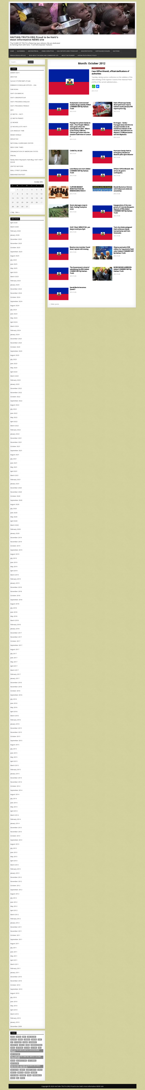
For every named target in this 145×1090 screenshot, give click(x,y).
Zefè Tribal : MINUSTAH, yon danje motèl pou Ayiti (80, 228)
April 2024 (13, 322)
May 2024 (13, 318)
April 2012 (13, 910)
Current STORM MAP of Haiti (20, 81)
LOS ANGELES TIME (17, 131)
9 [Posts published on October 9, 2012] (22, 194)
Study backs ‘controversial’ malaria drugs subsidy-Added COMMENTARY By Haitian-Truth (80, 106)
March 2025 (14, 276)
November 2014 (16, 782)
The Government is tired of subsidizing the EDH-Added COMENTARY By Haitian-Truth (79, 270)
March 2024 (14, 326)
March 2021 (14, 475)
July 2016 (13, 699)
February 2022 (15, 430)
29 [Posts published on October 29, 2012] (17, 207)
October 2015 (15, 736)
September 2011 (16, 939)
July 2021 (13, 459)
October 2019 (15, 546)
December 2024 (16, 289)
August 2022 (14, 405)
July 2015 (13, 749)
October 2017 (15, 641)
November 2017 (16, 637)
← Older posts (54, 304)
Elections (116, 51)
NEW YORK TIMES (16, 147)
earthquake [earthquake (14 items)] (19, 1048)
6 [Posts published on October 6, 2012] (41, 190)
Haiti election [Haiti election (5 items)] (14, 1063)
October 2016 (15, 691)
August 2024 (14, 305)
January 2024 (14, 334)
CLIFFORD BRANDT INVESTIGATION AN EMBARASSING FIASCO (77, 189)
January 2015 (14, 774)
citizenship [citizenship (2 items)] (18, 1042)
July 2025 (13, 260)
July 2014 (13, 798)
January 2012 (14, 923)
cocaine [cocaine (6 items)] (25, 1042)
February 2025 (15, 281)
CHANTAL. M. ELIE (76, 151)
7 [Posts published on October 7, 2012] (12, 194)
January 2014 (14, 823)
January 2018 (14, 629)
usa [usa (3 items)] (18, 1078)
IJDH (12, 110)
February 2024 (15, 330)
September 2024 (16, 301)
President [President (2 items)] (22, 1075)
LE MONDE (14, 122)
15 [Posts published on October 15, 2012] (17, 198)
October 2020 (15, 496)
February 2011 (15, 968)
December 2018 (16, 587)
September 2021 (16, 450)
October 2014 (15, 786)
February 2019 (15, 579)
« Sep (12, 212)
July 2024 (13, 310)
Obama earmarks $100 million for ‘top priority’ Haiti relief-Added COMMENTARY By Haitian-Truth (124, 250)
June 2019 (13, 562)
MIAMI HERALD (15, 135)
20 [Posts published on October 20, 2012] (41, 198)
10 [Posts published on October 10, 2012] (27, 194)
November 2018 (16, 591)
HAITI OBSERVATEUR (18, 98)
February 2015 (15, 769)
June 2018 (13, 612)
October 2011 (15, 935)
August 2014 (14, 794)
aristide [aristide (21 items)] (18, 1037)
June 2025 (13, 264)
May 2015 (13, 757)
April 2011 (13, 960)
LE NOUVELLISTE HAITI (18, 127)
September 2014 (16, 790)
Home (12, 51)
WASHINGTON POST (17, 174)
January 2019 (14, 583)
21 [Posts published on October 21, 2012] (13, 202)
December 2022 (16, 388)
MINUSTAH (14, 139)
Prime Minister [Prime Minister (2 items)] (37, 1075)
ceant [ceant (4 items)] (39, 1039)
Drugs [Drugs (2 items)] (12, 1048)
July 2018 (13, 608)
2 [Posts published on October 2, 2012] (22, 190)
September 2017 (16, 645)
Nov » (17, 212)
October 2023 (15, 347)
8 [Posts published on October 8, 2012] (17, 194)
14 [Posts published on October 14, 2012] (13, 198)
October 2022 (15, 397)
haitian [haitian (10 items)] (13, 1061)
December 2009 (16, 1026)
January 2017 (14, 678)
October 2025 (15, 247)
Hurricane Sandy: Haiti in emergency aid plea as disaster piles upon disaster (123, 153)
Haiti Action (14, 89)
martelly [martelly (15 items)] (13, 1073)
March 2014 (14, 815)
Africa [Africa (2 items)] (12, 1037)
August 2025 (14, 256)
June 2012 (13, 902)
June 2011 (13, 952)
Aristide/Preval (33, 51)
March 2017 (14, 670)
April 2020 (13, 521)
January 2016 (14, 724)
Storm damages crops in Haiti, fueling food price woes (78, 207)
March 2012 (14, 914)
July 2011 (13, 948)
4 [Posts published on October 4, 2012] (31, 190)
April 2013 (13, 861)
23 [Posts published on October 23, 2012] (22, 202)
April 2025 (13, 272)
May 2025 (13, 268)
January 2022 (14, 434)
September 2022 (16, 401)
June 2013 (13, 852)
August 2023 (14, 355)
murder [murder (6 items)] (27, 1073)
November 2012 (16, 881)
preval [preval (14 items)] (29, 1075)
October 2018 (15, 595)
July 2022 (13, 409)
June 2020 (13, 513)
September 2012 (16, 890)
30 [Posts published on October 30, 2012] (22, 207)
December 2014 (16, 778)
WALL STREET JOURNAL (18, 170)
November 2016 (16, 687)
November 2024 (16, 293)
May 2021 (13, 467)
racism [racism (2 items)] (13, 1078)
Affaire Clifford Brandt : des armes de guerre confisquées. (123, 171)
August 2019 (14, 554)
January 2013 (14, 873)
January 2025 (14, 285)
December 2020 (16, 488)
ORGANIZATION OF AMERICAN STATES (24, 151)
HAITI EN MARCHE (17, 93)
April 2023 (13, 372)
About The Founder (68, 55)
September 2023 (16, 351)
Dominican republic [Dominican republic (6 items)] (36, 1045)
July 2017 (13, 653)
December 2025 (16, 239)
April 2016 (13, 711)
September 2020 (16, 500)
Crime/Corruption (47, 51)
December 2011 (16, 927)
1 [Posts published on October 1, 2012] (17, 190)
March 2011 (14, 964)
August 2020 (14, 504)
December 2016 (16, 682)
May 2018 (13, 616)
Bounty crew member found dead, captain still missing (80, 248)
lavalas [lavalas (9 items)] (40, 1070)
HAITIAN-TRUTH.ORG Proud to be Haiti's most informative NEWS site (34, 38)
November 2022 (16, 392)
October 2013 (15, 836)
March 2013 (14, 865)
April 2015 (13, 761)
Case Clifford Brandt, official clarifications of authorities (113, 72)
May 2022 (13, 417)
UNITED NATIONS (16, 166)
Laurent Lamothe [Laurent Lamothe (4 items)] (31, 1070)
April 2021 (13, 471)
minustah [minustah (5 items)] (20, 1073)
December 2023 (16, 339)
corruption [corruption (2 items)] (14, 1045)
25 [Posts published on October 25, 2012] (32, 202)
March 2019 (14, 575)
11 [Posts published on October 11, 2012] (32, 194)
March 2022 (14, 426)
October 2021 (15, 446)
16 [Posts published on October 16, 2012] (22, 198)
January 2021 (14, 484)
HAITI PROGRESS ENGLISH (20, 102)
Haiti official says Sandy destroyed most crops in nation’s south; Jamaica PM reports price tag (123, 106)
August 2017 (14, 649)
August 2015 (14, 745)
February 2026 (15, 231)
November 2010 (16, 981)
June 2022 (13, 413)
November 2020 (16, 492)
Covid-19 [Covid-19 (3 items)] (21, 1045)
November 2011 (16, 931)
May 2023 (13, 368)
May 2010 (13, 1006)
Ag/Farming (21, 51)
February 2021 (15, 479)
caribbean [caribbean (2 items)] (27, 1039)
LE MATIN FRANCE (16, 118)
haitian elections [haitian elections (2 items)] (21, 1061)
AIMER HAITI (15, 73)
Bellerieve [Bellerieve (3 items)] (13, 1039)
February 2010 (15, 1018)
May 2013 (13, 856)
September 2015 (16, 740)
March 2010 (14, 1014)
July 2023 (13, 359)
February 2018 (15, 624)
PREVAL (13, 156)
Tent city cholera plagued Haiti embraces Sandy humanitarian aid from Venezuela (123, 230)
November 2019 (16, 542)
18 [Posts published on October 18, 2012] (32, 198)
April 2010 (13, 1010)
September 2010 (16, 989)
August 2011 (14, 943)
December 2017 (16, 633)
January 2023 (14, 384)
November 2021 (16, 442)
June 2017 (13, 658)
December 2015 (16, 728)
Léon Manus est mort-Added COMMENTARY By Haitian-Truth (80, 171)
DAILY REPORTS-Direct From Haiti (67, 51)
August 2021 (14, 455)
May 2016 (13, 707)
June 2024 (13, 314)
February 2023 (15, 380)
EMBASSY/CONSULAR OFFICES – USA (23, 85)
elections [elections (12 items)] (33, 1048)
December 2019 (16, 537)
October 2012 (15, 885)
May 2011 (13, 956)
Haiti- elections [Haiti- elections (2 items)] (15, 1054)
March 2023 (14, 376)
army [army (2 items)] (24, 1037)
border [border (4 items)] (20, 1039)
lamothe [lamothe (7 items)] (22, 1070)
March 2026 (14, 227)
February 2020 (15, 529)
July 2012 (13, 898)
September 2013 (16, 840)
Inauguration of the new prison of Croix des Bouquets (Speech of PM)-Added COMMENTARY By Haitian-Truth (124, 209)
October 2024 (15, 297)
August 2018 (14, 604)
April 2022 (13, 421)
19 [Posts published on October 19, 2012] (37, 198)
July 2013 (13, 848)
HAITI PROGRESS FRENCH (19, 106)
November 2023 (16, 343)
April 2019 (13, 571)
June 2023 (13, 363)
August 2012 (14, 894)
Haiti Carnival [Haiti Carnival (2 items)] (32, 1061)
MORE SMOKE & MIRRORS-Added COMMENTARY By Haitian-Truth (123, 269)
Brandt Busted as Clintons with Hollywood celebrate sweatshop (123, 189)
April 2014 (13, 811)
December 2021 (16, 438)
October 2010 (15, 985)
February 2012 (15, 919)
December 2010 (16, 977)
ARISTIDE (13, 77)
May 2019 (13, 566)
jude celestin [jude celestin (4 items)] (14, 1070)
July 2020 (13, 508)
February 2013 (15, 869)
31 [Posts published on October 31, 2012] (27, 207)
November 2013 (16, 832)
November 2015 (16, 732)
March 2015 (14, 765)
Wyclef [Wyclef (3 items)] (22, 1078)
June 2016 (13, 703)
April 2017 (13, 666)
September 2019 (16, 550)
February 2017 (15, 674)
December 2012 (16, 877)
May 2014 (13, 807)
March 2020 (14, 525)
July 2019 (13, 558)
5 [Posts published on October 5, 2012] (36, 190)
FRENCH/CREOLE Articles (18, 55)
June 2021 (13, 463)
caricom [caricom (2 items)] (34, 1039)
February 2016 (15, 720)
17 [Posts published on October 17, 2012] (27, 198)
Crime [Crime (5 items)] (27, 1045)
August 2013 (14, 844)
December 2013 (16, 827)
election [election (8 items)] (27, 1048)
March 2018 (14, 620)
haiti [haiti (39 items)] (39, 1048)
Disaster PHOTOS (86, 51)
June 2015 (13, 753)
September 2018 (16, 600)
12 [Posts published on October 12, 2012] (37, 194)
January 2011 (14, 972)
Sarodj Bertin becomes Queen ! (78, 288)
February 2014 (15, 819)
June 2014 (13, 803)
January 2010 (14, 1022)
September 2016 (16, 695)
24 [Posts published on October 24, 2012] (27, 202)
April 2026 (13, 223)
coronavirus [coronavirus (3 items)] (32, 1042)
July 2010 (13, 997)
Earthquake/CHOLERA (103, 51)
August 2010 (14, 993)
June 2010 (13, 1001)
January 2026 (14, 235)
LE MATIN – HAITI (16, 114)
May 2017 (13, 662)
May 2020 (13, 517)
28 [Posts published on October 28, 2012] (13, 207)
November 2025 (16, 243)
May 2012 (13, 906)
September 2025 (16, 252)
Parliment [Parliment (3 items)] (34, 1073)
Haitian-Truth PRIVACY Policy (87, 55)
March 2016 (14, 716)
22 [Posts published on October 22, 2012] (17, 202)
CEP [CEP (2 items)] (12, 1042)
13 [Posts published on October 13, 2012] (41, 194)
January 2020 (14, 533)
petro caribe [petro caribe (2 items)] (14, 1075)
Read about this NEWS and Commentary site (43, 55)
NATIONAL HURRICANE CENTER (21, 143)
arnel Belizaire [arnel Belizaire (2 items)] (31, 1037)
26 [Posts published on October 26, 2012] (37, 202)
